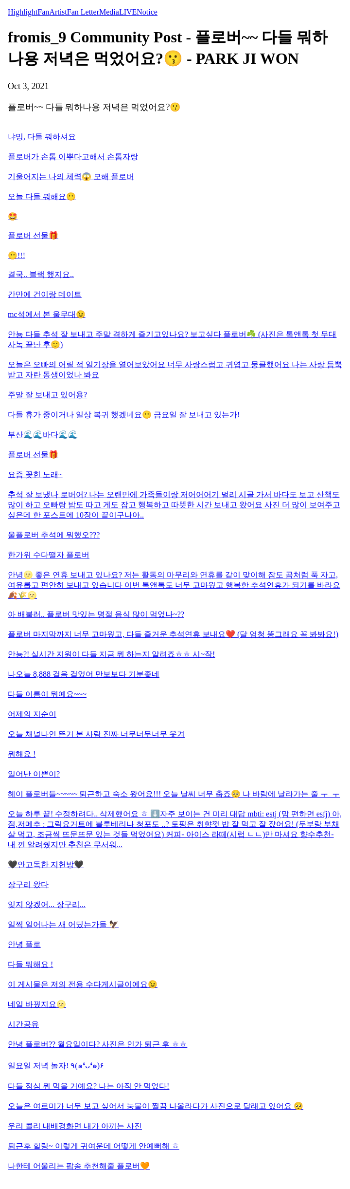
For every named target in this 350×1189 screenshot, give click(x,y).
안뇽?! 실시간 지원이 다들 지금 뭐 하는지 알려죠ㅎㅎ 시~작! (111, 654)
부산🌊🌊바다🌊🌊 (43, 434)
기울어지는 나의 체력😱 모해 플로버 (71, 176)
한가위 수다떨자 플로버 (48, 555)
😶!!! (16, 255)
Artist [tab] (58, 12)
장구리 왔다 (28, 884)
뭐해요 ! (21, 754)
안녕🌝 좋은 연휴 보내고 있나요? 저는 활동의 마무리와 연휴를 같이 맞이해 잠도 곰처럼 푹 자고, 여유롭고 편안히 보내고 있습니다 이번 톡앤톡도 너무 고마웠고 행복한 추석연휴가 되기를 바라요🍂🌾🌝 (174, 585)
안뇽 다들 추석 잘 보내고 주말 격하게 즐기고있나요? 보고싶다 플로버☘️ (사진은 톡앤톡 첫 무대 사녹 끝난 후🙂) (172, 339)
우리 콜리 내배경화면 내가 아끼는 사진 (75, 1126)
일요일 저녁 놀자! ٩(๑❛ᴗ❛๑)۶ (56, 1065)
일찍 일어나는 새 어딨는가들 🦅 (63, 924)
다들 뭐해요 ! (30, 964)
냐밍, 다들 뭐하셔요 (42, 136)
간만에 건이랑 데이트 (45, 294)
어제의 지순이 (32, 714)
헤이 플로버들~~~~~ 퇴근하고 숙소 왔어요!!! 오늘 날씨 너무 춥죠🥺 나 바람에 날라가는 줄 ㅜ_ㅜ (174, 794)
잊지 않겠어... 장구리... (47, 904)
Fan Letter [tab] (83, 12)
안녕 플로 (24, 944)
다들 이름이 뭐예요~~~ (47, 694)
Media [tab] (109, 12)
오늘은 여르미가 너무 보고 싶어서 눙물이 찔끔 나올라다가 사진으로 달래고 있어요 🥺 (155, 1106)
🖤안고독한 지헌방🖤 (46, 864)
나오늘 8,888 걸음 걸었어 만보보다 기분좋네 (83, 674)
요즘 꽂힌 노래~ (35, 474)
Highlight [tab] (22, 12)
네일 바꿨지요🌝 (37, 1004)
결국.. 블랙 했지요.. (41, 274)
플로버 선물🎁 (33, 235)
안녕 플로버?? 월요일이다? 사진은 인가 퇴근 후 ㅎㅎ (97, 1044)
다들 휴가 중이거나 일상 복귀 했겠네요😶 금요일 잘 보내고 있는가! (124, 414)
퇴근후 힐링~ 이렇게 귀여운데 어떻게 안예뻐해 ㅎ (93, 1146)
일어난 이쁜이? (34, 774)
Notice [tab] (147, 12)
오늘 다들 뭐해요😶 (42, 196)
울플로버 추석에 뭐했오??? (54, 535)
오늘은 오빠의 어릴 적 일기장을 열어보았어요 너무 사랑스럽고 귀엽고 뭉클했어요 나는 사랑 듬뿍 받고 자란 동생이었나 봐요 (175, 369)
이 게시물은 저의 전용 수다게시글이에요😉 (83, 984)
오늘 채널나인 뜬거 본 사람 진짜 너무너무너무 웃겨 (96, 734)
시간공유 (23, 1024)
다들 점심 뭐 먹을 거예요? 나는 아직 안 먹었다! (88, 1086)
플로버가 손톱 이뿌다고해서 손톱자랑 (73, 156)
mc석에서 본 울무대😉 (47, 314)
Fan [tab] (43, 12)
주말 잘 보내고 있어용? (47, 394)
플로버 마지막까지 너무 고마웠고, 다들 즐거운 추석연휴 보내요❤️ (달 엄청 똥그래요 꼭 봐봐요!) (173, 634)
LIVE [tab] (128, 12)
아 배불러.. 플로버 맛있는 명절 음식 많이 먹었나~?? (96, 614)
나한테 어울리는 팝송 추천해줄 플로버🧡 (79, 1166)
